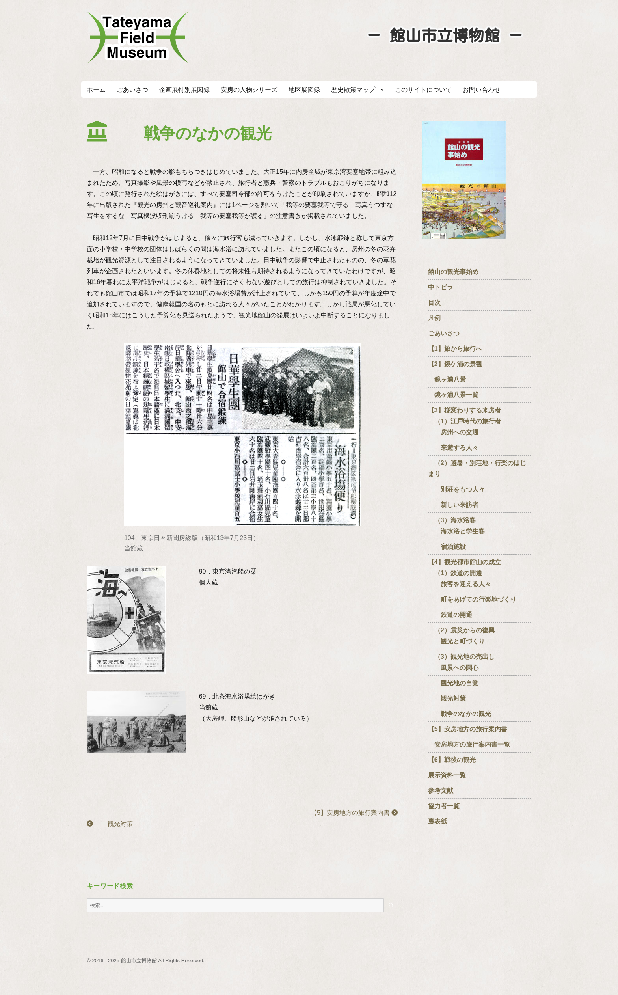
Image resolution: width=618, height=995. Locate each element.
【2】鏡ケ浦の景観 (455, 364)
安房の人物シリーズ (249, 89)
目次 (434, 302)
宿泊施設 (447, 546)
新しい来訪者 (453, 504)
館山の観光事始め (453, 271)
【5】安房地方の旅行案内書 (354, 812)
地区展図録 (304, 89)
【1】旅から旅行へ (455, 348)
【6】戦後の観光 (452, 759)
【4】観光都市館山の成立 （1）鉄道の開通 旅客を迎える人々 (467, 573)
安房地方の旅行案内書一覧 (469, 744)
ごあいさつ (132, 89)
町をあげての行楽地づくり (472, 599)
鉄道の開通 (450, 614)
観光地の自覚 (453, 683)
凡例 (434, 318)
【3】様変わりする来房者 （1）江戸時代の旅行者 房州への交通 (464, 421)
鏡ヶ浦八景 (447, 379)
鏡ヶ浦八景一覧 (453, 394)
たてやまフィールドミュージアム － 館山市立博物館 (138, 37)
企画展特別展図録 (184, 89)
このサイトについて (423, 89)
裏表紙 (437, 821)
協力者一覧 (444, 806)
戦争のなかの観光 (459, 713)
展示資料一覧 (447, 775)
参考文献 (440, 790)
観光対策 (109, 823)
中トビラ (440, 287)
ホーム (96, 89)
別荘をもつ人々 (456, 489)
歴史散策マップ (353, 89)
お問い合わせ (482, 89)
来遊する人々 (453, 447)
